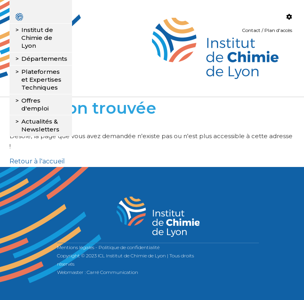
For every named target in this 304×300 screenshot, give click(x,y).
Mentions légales (75, 247)
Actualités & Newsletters (40, 125)
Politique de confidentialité (129, 247)
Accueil (40, 17)
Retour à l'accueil (37, 161)
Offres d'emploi (35, 104)
